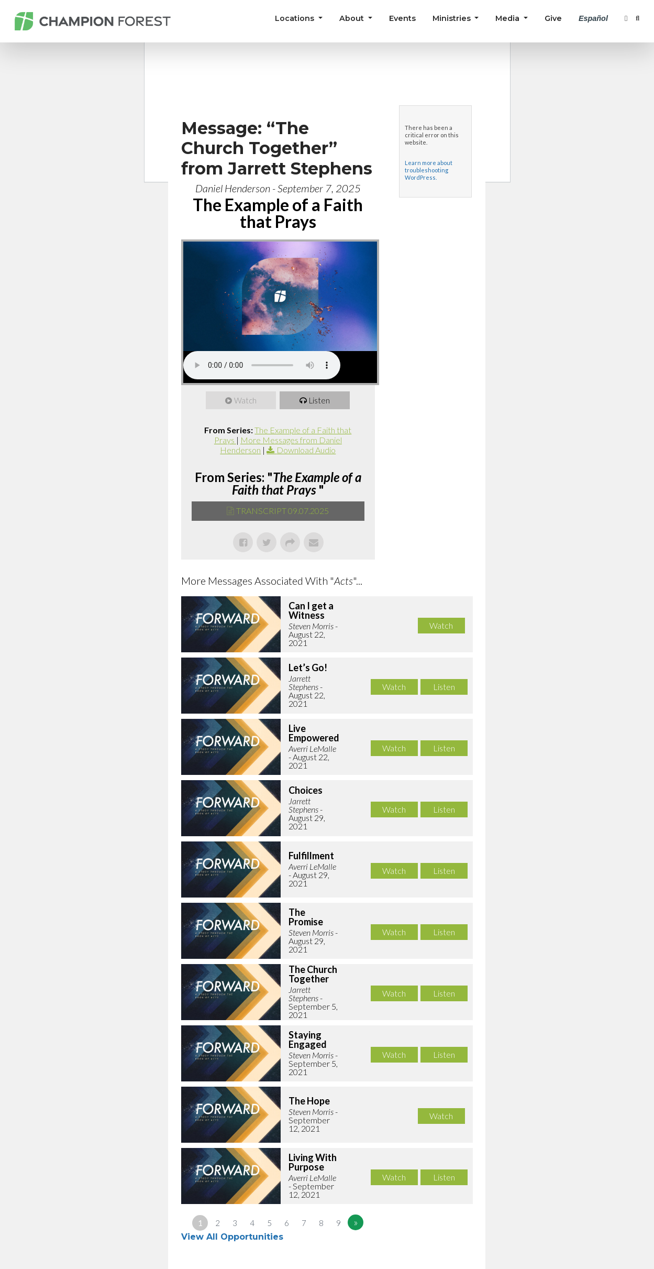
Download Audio (306, 450)
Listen (319, 400)
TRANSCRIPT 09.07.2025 (282, 511)
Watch (245, 400)
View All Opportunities (233, 1237)
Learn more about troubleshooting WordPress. (428, 170)
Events (402, 18)
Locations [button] (295, 18)
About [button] (352, 18)
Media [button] (508, 18)
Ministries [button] (453, 18)
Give (553, 18)
